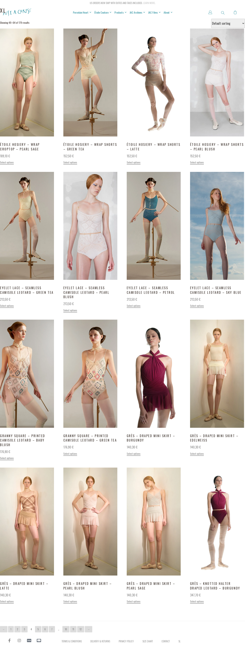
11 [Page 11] (73, 629)
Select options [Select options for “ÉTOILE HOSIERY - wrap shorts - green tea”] (70, 162)
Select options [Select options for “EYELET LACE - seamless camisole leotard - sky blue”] (197, 306)
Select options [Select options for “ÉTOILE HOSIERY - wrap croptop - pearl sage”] (7, 162)
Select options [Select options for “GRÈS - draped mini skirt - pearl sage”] (133, 601)
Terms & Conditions (72, 641)
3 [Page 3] (24, 629)
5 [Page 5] (38, 629)
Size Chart (147, 641)
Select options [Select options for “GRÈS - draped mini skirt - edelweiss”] (197, 454)
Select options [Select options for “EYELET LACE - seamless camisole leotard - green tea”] (7, 306)
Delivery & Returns (100, 641)
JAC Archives (137, 12)
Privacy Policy (126, 641)
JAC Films (154, 12)
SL (179, 641)
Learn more (149, 3)
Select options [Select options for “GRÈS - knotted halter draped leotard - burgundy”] (197, 601)
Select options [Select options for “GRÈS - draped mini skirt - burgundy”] (133, 454)
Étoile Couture (102, 12)
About (168, 12)
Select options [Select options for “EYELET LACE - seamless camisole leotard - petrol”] (133, 306)
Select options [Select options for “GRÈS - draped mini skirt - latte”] (7, 601)
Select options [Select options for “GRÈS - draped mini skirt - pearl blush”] (70, 601)
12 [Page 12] (81, 629)
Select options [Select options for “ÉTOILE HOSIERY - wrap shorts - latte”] (133, 162)
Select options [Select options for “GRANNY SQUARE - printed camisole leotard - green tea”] (70, 454)
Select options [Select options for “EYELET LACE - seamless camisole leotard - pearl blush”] (70, 310)
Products (120, 12)
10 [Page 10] (66, 629)
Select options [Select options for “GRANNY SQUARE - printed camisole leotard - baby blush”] (7, 458)
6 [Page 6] (45, 629)
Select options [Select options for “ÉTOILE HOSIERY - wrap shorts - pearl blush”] (197, 162)
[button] (222, 13)
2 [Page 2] (17, 629)
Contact (166, 641)
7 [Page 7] (51, 629)
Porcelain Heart (82, 12)
